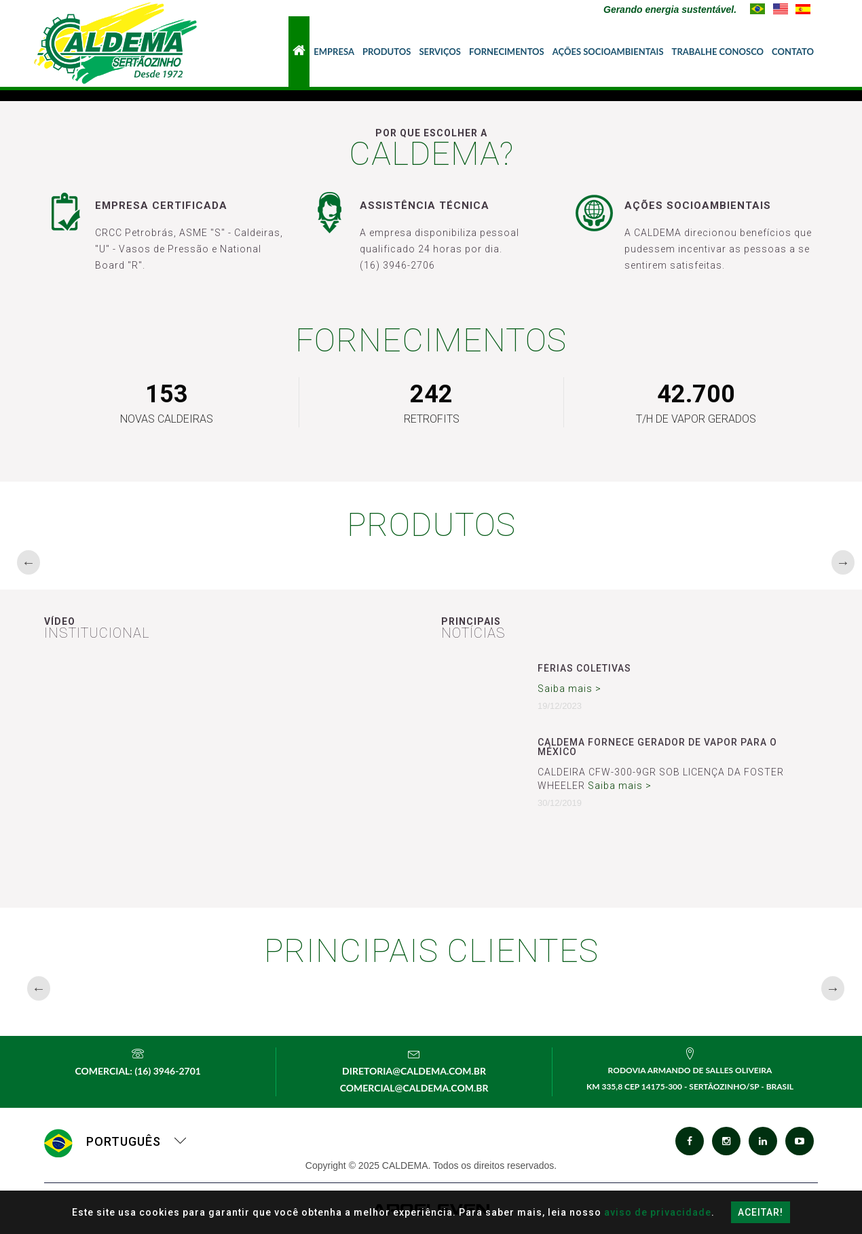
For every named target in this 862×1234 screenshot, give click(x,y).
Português (115, 1141)
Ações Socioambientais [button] (608, 51)
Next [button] (838, 562)
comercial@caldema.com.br (414, 1088)
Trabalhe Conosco (718, 51)
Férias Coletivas (584, 668)
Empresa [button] (334, 51)
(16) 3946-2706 (397, 265)
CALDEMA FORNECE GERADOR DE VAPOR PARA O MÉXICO (657, 747)
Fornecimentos (506, 51)
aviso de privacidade (657, 1212)
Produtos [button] (386, 51)
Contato (793, 51)
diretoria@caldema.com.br (414, 1071)
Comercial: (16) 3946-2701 (137, 1071)
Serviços (440, 51)
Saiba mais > (569, 688)
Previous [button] (24, 562)
